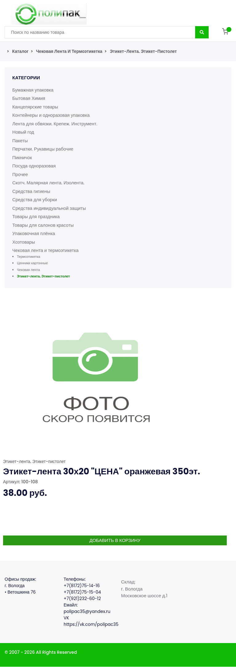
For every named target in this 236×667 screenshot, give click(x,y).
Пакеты (20, 140)
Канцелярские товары (35, 107)
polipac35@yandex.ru (87, 612)
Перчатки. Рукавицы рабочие (43, 149)
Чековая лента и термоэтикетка (70, 51)
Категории (26, 77)
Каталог (20, 51)
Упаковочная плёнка (34, 233)
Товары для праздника (36, 216)
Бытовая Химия (29, 98)
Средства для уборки (35, 199)
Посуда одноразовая (34, 166)
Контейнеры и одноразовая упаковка (51, 115)
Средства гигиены (31, 191)
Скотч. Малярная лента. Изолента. (49, 182)
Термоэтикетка (28, 256)
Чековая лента (28, 269)
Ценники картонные (32, 263)
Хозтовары (23, 242)
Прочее (20, 174)
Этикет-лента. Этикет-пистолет (146, 51)
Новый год (23, 132)
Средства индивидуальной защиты (49, 208)
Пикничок (22, 157)
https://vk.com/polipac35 (91, 625)
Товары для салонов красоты (43, 225)
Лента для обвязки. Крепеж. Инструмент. (55, 123)
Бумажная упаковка (33, 90)
